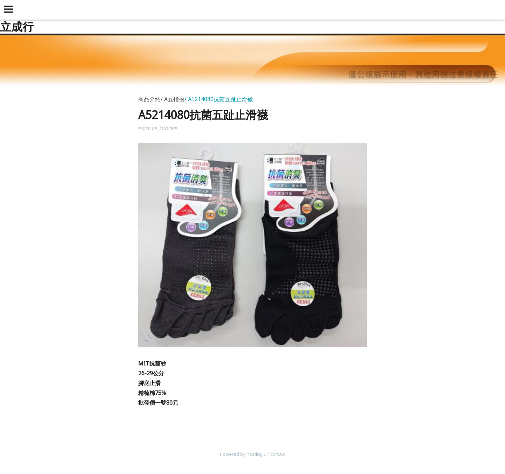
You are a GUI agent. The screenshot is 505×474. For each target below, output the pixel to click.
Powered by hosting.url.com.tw (252, 454)
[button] (10, 10)
